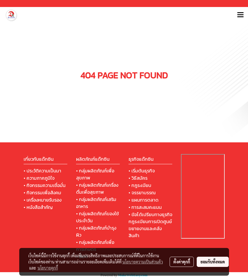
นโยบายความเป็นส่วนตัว (142, 261)
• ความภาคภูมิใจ (39, 177)
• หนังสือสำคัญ (38, 207)
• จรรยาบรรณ (142, 192)
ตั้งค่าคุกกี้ (181, 261)
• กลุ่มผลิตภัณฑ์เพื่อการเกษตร (95, 246)
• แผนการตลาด (144, 199)
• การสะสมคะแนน (145, 207)
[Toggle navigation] (240, 15)
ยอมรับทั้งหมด (212, 261)
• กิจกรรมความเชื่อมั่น (45, 185)
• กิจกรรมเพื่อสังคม (42, 192)
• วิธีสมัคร (138, 177)
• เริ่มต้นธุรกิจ (142, 170)
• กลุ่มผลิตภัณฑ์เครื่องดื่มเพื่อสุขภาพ (97, 188)
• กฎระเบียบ (140, 185)
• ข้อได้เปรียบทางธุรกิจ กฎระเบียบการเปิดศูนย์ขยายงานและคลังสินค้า (150, 225)
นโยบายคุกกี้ (48, 267)
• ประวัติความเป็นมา (42, 170)
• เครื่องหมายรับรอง (42, 199)
